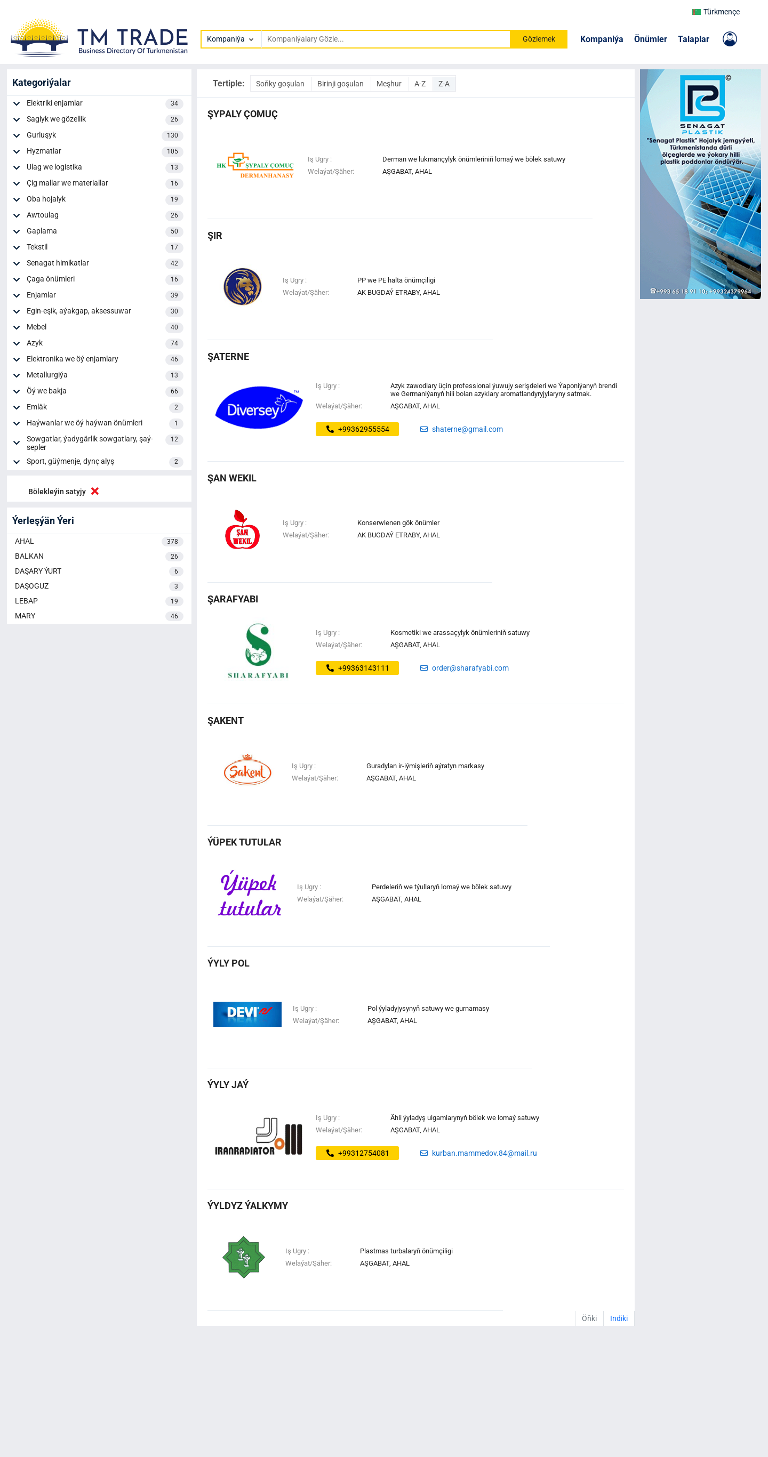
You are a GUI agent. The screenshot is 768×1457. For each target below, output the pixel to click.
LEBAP (99, 601)
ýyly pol (228, 963)
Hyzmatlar (105, 152)
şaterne (228, 356)
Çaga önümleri (105, 280)
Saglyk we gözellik (105, 120)
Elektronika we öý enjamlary (105, 360)
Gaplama (105, 232)
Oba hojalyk (105, 200)
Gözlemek (539, 39)
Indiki (619, 1318)
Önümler (650, 39)
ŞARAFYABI (232, 599)
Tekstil (105, 248)
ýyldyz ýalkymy (247, 1205)
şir (214, 235)
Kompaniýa (601, 39)
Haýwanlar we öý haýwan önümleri (105, 423)
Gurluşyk (105, 136)
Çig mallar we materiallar (105, 184)
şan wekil (232, 478)
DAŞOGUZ (99, 586)
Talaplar (693, 39)
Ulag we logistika (105, 168)
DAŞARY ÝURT (99, 571)
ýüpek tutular (244, 842)
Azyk (105, 344)
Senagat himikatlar (105, 264)
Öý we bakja (105, 392)
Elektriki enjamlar (105, 104)
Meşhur (390, 83)
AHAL (99, 541)
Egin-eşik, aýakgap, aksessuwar (105, 312)
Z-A (444, 83)
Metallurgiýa (105, 376)
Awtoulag (105, 216)
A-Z (420, 83)
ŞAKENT (225, 720)
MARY (99, 616)
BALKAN (99, 556)
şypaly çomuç (242, 113)
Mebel (105, 328)
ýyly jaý (228, 1084)
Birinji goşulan (341, 83)
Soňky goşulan (281, 83)
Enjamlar (105, 296)
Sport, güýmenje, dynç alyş (105, 462)
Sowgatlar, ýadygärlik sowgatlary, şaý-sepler (105, 443)
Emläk (105, 408)
